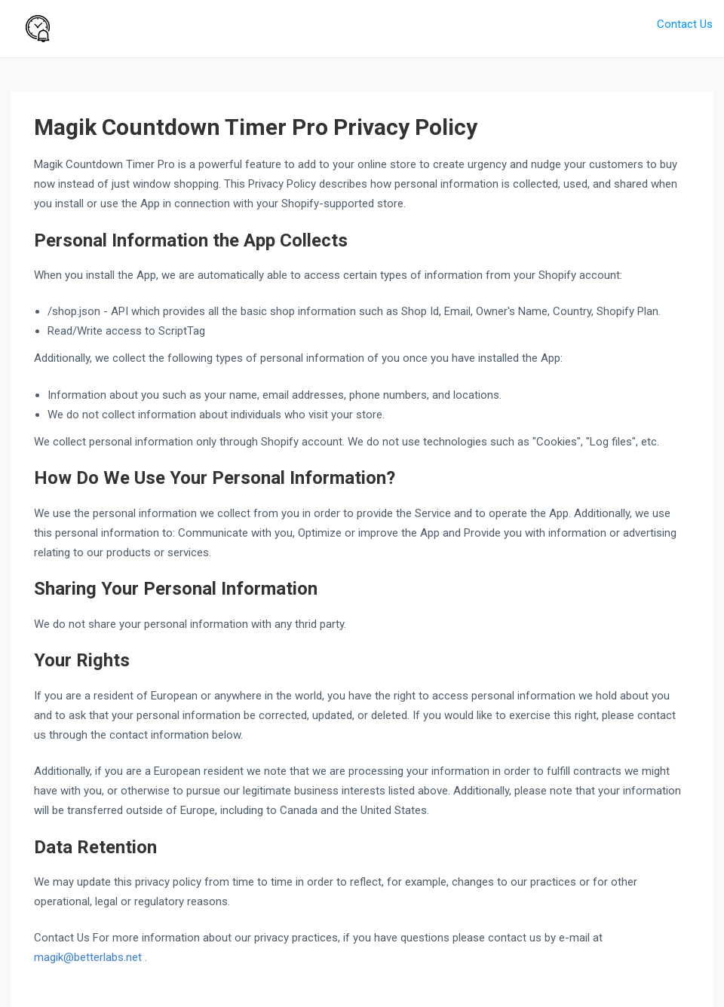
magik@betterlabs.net (89, 957)
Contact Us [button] (685, 24)
